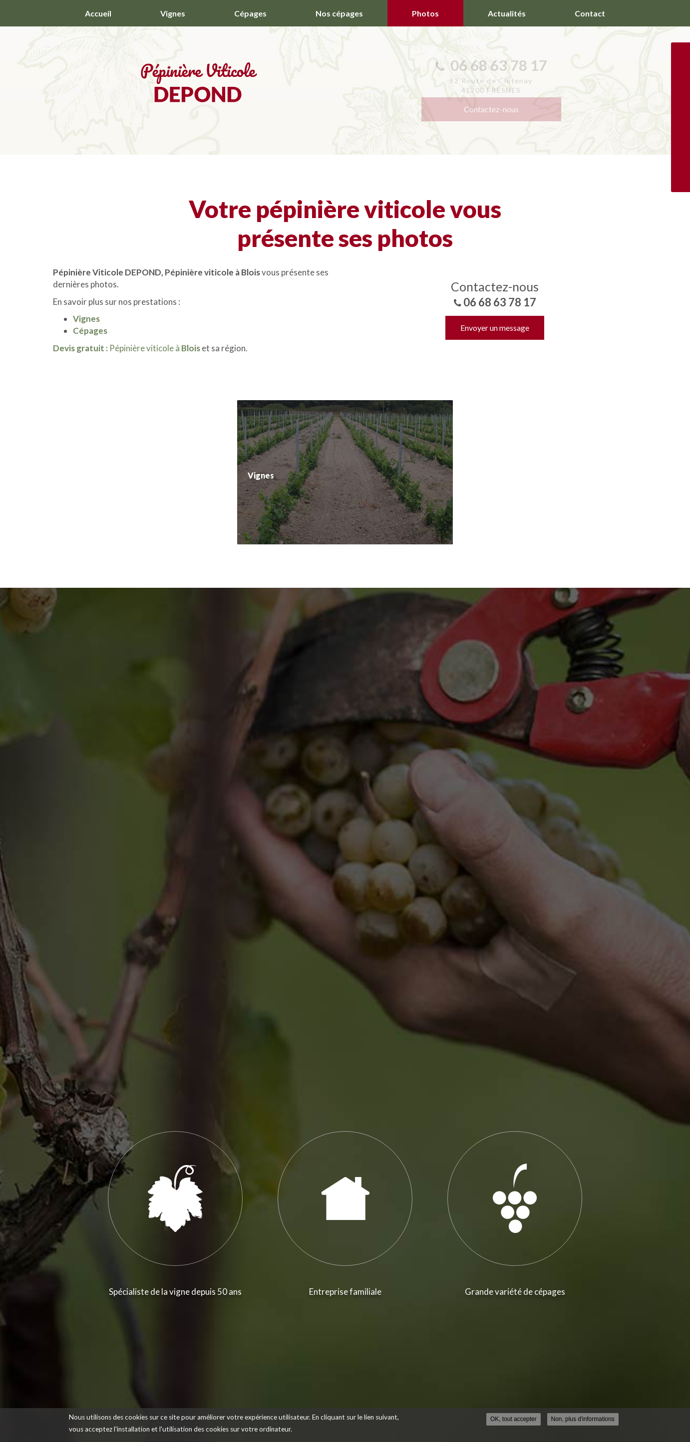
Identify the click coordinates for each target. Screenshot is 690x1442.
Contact (590, 13)
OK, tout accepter (513, 1419)
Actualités (507, 13)
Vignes (172, 13)
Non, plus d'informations (583, 1419)
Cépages (250, 13)
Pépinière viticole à (126, 348)
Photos (425, 13)
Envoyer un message (494, 327)
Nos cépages (339, 13)
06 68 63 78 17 (499, 302)
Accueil (98, 13)
